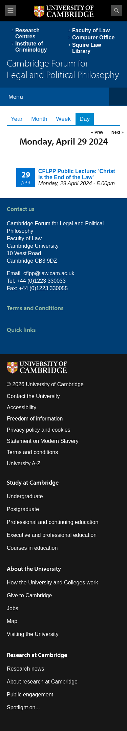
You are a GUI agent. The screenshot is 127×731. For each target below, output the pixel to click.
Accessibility (21, 407)
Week (63, 119)
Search (116, 10)
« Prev (97, 132)
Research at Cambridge (37, 655)
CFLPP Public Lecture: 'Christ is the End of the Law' (76, 174)
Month (39, 119)
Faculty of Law (91, 30)
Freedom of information (35, 418)
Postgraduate (23, 509)
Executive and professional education (52, 535)
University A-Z (24, 463)
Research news (25, 669)
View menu (10, 10)
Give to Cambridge (29, 595)
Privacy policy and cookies (38, 430)
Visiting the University (33, 634)
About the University (34, 569)
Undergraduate (25, 496)
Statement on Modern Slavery (43, 441)
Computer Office (93, 37)
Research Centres (27, 33)
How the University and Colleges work (52, 582)
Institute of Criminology (31, 47)
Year (16, 119)
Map (12, 621)
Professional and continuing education (52, 522)
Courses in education (32, 548)
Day (87, 119)
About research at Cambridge (42, 682)
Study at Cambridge (33, 482)
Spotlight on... (23, 707)
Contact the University (33, 396)
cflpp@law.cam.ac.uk (49, 273)
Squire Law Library (86, 48)
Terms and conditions (32, 452)
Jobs (12, 608)
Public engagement (30, 694)
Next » (117, 132)
